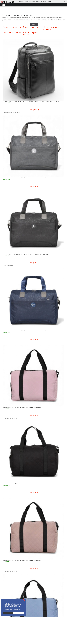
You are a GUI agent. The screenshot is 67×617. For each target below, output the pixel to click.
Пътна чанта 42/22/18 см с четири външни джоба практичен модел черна (10, 396)
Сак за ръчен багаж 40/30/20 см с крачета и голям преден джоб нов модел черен (58, 303)
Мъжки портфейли (38, 536)
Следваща (42, 515)
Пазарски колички (12, 27)
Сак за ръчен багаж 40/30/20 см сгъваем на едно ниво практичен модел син (9, 148)
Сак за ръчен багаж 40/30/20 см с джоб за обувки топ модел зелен (26, 117)
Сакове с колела (31, 27)
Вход (64, 1)
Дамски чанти (37, 529)
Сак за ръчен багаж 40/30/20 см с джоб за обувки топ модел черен (26, 86)
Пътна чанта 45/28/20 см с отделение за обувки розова (25, 334)
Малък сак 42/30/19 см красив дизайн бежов (25, 240)
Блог (34, 1)
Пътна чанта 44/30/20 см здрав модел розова (9, 209)
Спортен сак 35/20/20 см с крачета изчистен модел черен (57, 179)
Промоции (36, 558)
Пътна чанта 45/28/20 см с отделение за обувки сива (9, 334)
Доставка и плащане (23, 1)
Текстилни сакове (12, 33)
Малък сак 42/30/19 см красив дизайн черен (9, 240)
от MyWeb (41, 611)
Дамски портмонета (39, 532)
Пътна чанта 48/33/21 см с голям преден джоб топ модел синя (26, 395)
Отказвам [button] (8, 612)
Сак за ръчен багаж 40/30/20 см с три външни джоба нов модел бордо (8, 458)
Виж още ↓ (34, 24)
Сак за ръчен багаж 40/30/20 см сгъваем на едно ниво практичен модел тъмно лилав (25, 148)
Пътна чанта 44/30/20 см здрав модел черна (25, 209)
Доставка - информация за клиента (8, 571)
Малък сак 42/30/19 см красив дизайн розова (57, 209)
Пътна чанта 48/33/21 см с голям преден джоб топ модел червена (42, 395)
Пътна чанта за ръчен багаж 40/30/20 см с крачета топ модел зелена (57, 148)
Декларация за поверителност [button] (12, 609)
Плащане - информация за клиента (8, 573)
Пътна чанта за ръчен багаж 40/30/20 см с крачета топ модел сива (41, 179)
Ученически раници (39, 538)
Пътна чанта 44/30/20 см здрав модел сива (41, 209)
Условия (31, 1)
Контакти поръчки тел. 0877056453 (30, 575)
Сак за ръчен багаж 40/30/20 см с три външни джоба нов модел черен (24, 458)
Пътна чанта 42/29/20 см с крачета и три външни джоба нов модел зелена (25, 272)
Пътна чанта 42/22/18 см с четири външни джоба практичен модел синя (58, 365)
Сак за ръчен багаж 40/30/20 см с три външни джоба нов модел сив (40, 458)
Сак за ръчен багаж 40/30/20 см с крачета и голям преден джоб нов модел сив (42, 303)
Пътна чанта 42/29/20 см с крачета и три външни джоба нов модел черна (57, 241)
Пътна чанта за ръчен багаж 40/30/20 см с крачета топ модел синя (10, 179)
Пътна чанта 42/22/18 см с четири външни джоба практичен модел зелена (26, 365)
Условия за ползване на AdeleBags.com (9, 575)
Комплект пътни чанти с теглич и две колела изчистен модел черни (58, 488)
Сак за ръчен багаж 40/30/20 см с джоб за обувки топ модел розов (10, 86)
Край (47, 515)
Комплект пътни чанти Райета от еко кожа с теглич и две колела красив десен (58, 458)
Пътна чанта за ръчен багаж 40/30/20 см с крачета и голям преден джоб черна (42, 56)
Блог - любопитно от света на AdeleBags (31, 573)
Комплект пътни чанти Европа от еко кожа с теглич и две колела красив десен (42, 489)
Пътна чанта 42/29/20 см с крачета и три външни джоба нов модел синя (9, 272)
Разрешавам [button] (19, 612)
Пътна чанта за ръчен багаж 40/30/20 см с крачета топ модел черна (26, 179)
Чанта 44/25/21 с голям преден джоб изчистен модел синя (25, 426)
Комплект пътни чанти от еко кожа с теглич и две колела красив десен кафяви (26, 489)
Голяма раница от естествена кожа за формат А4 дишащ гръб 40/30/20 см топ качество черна (10, 57)
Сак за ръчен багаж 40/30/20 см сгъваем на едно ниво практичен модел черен (57, 117)
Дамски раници (38, 530)
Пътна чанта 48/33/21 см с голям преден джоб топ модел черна (58, 395)
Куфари (36, 542)
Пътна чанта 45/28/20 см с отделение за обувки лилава (57, 334)
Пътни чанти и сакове (39, 543)
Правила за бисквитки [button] (10, 608)
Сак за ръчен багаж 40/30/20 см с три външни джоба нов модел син (56, 427)
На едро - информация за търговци (30, 571)
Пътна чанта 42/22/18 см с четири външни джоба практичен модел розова (42, 365)
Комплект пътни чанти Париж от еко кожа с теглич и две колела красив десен (10, 489)
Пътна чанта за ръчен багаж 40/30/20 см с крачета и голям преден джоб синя (58, 56)
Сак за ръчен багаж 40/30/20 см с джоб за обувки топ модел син (57, 86)
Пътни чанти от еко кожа (39, 549)
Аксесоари (36, 556)
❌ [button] (24, 600)
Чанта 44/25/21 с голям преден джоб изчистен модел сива (41, 426)
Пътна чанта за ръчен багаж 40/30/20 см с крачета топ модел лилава (10, 303)
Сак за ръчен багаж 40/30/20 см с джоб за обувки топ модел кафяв (42, 86)
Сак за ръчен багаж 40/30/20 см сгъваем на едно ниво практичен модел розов (41, 117)
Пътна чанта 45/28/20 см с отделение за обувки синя (41, 334)
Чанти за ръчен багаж (38, 545)
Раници (36, 540)
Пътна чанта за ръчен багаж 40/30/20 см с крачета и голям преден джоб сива (26, 56)
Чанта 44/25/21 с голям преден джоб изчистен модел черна (9, 426)
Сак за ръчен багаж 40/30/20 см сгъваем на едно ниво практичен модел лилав (41, 148)
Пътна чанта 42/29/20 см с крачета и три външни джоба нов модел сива (41, 241)
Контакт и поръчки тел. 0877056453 (43, 1)
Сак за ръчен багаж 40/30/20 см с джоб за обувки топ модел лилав (10, 117)
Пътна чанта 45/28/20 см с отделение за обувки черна (9, 364)
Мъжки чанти (37, 534)
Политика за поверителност (28, 577)
